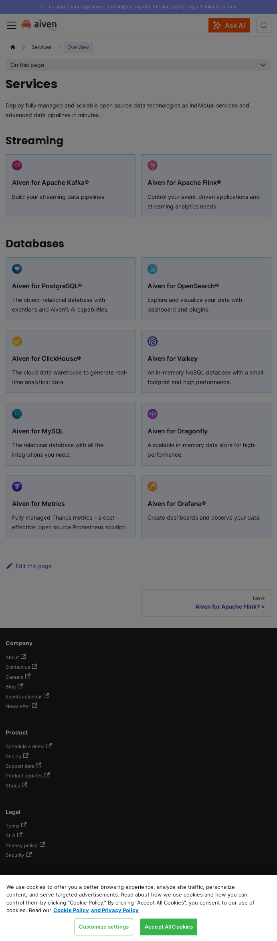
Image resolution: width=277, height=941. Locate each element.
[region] (138, 908)
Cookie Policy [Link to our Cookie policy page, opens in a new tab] (71, 910)
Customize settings (104, 926)
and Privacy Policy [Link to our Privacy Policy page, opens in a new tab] (115, 910)
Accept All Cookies (169, 926)
